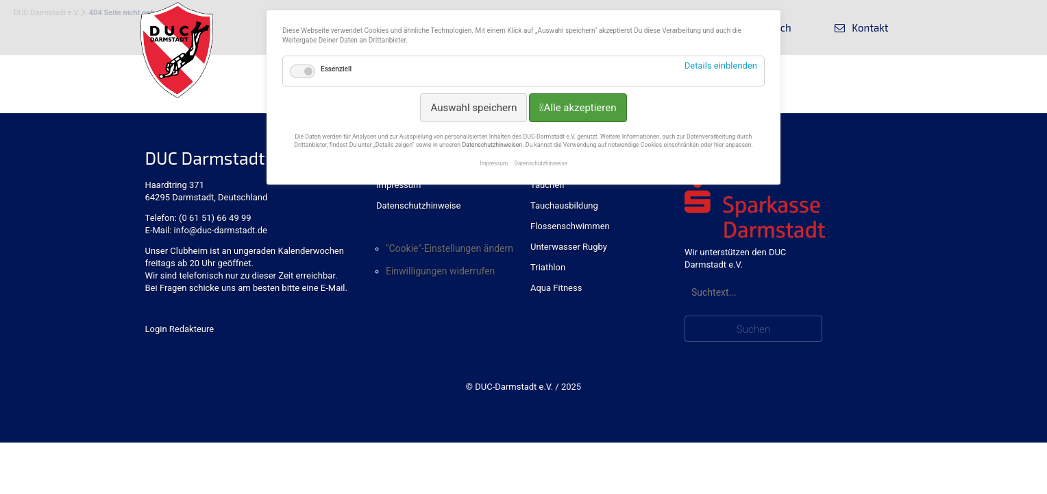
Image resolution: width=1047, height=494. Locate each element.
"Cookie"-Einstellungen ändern (449, 248)
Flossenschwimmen (570, 226)
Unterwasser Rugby (568, 247)
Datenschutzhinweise (418, 205)
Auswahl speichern (473, 108)
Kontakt (870, 27)
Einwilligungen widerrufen (440, 271)
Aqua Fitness (556, 288)
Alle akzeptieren (580, 108)
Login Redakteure (179, 329)
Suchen (753, 329)
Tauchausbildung (564, 205)
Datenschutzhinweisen (492, 144)
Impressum (398, 185)
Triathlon (547, 267)
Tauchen (547, 185)
